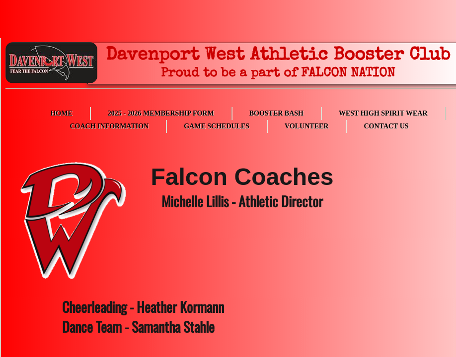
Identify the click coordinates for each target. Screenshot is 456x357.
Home (61, 113)
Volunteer (306, 126)
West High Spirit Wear (383, 113)
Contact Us (386, 126)
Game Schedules (216, 126)
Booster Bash (276, 113)
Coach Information (109, 126)
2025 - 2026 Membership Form (161, 113)
